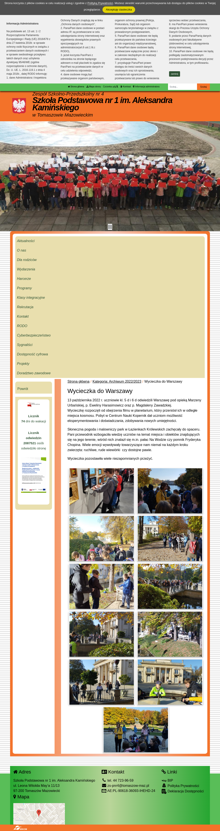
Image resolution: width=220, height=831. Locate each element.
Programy (24, 288)
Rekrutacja (25, 307)
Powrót (22, 389)
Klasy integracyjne (31, 297)
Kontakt (23, 316)
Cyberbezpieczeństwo (34, 335)
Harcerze (24, 279)
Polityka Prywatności (180, 786)
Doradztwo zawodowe (34, 373)
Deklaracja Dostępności (183, 791)
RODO (22, 326)
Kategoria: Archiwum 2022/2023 (117, 381)
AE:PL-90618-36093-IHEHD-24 (128, 791)
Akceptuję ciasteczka (119, 9)
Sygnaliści (24, 345)
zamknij (174, 74)
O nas (21, 250)
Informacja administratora (146, 86)
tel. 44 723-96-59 (117, 780)
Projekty (23, 363)
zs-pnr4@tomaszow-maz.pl (125, 785)
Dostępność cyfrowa (32, 354)
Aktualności (26, 241)
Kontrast (125, 86)
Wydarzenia (26, 269)
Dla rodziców (27, 260)
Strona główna (76, 86)
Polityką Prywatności (100, 3)
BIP (167, 780)
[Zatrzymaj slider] (110, 227)
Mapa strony (93, 86)
